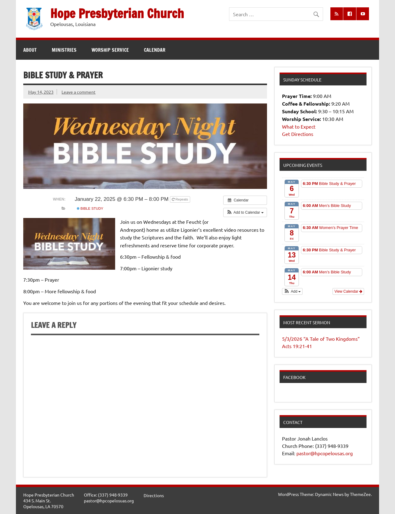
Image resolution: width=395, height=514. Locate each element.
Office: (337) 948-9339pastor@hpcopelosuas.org (109, 497)
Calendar (154, 50)
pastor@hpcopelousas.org (324, 453)
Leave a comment (79, 92)
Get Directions (297, 134)
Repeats (180, 199)
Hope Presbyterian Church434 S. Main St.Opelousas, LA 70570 (48, 500)
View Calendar (348, 291)
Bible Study (90, 208)
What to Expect (298, 126)
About (30, 50)
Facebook (294, 377)
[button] (245, 212)
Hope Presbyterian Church (117, 13)
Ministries (64, 50)
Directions (154, 495)
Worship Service (110, 50)
